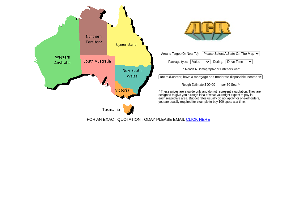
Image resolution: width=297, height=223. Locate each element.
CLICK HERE (198, 119)
